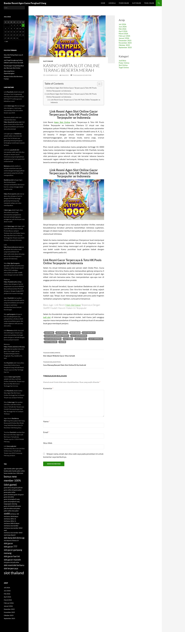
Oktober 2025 (124, 45)
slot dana (49, 332)
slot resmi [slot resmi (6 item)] (8, 565)
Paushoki (10, 92)
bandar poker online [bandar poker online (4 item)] (18, 471)
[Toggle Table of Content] (98, 84)
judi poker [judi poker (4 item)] (18, 506)
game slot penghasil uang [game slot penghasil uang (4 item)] (12, 499)
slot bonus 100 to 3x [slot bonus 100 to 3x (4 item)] (10, 519)
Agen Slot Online (62, 122)
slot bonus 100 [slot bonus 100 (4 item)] (14, 514)
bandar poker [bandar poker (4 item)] (8, 471)
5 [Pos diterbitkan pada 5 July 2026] (23, 25)
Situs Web (47, 443)
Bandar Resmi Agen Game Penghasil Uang (25, 3)
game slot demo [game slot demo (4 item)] (9, 494)
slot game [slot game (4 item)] (7, 562)
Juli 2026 (122, 24)
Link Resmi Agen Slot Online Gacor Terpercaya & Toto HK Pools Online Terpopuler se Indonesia (71, 89)
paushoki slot (14, 150)
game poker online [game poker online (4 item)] (9, 492)
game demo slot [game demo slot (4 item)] (9, 487)
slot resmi (68, 339)
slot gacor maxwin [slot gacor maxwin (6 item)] (12, 559)
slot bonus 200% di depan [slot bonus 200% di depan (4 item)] (11, 523)
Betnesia (7, 166)
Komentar (48, 388)
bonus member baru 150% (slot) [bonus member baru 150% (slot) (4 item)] (13, 473)
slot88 (62, 342)
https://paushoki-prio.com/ (13, 122)
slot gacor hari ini (79, 336)
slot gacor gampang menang (56, 336)
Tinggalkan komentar (82, 75)
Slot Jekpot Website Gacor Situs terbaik (73, 354)
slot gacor (75, 332)
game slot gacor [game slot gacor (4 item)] (19, 494)
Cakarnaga (10, 106)
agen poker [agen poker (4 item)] (19, 468)
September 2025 (125, 47)
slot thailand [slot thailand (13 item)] (14, 573)
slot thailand (50, 342)
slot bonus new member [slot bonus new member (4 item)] (11, 526)
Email (46, 432)
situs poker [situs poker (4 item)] (15, 511)
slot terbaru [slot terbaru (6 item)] (18, 565)
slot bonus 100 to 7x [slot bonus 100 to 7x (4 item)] (10, 521)
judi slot (47, 317)
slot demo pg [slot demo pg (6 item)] (18, 537)
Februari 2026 (124, 36)
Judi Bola (111, 3)
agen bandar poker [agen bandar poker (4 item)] (9, 468)
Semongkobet (11, 446)
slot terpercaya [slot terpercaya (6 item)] (11, 568)
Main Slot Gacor (73, 304)
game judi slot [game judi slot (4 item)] (18, 487)
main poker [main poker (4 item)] (16, 508)
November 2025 (125, 43)
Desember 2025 (125, 40)
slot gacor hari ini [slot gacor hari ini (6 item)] (12, 556)
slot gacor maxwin (53, 339)
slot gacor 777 (89, 332)
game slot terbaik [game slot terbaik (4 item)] (9, 506)
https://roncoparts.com (11, 194)
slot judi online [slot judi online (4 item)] (14, 562)
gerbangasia (11, 314)
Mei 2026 (122, 29)
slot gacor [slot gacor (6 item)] (8, 543)
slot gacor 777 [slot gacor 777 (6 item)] (10, 546)
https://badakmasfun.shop (12, 282)
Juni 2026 (123, 26)
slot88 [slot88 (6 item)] (7, 513)
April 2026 (123, 31)
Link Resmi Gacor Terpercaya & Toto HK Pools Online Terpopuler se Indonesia (75, 101)
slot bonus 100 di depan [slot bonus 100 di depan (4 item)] (11, 516)
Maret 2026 (123, 33)
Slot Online (136, 3)
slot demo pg (62, 332)
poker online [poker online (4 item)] (8, 511)
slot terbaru (81, 339)
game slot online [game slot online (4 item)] (9, 497)
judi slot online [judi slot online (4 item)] (8, 508)
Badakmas (18, 134)
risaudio (65, 75)
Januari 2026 (124, 38)
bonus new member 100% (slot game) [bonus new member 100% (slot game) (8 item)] (12, 480)
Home (103, 3)
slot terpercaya (96, 339)
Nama (46, 421)
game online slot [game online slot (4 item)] (9, 490)
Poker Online (124, 3)
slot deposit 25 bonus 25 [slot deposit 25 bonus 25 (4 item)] (11, 540)
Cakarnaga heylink (14, 377)
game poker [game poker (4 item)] (18, 490)
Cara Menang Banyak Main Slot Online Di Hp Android (73, 363)
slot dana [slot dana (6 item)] (8, 537)
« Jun (6, 41)
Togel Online (149, 3)
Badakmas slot (8, 180)
